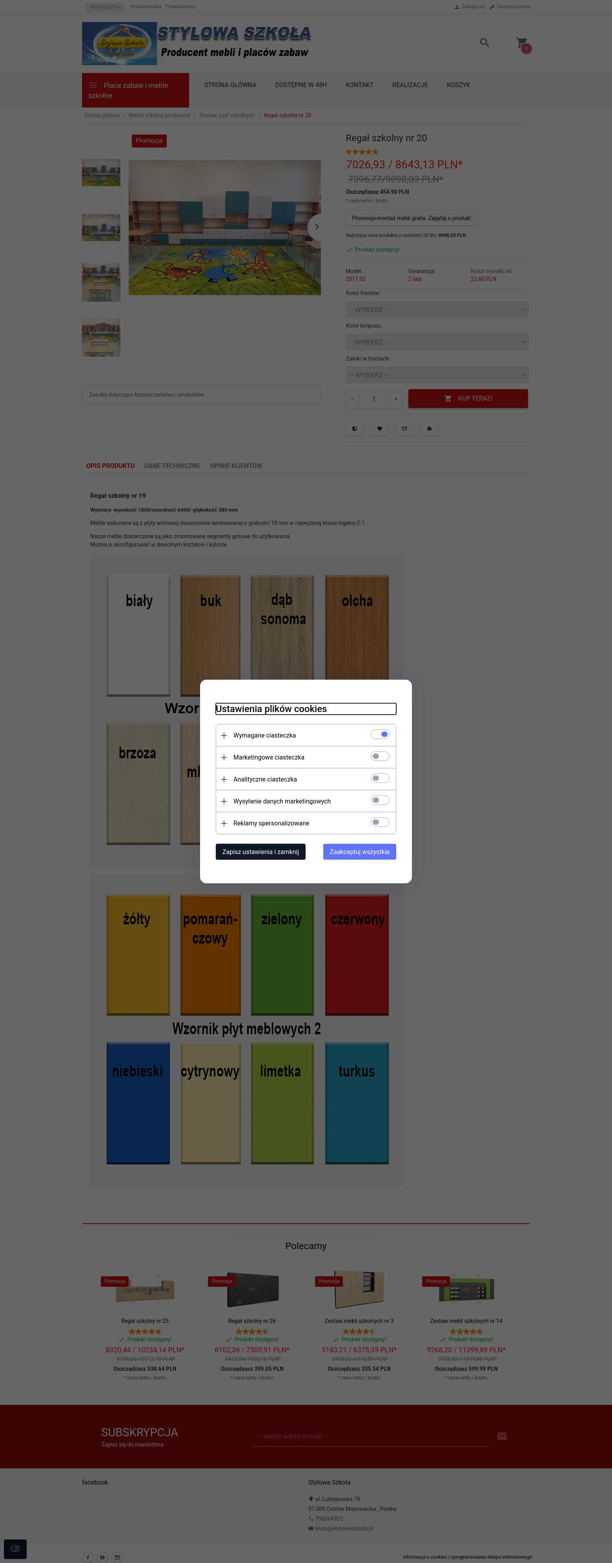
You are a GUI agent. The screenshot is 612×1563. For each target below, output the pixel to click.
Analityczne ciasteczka (265, 779)
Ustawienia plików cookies (271, 708)
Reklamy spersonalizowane (271, 823)
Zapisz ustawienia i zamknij (260, 852)
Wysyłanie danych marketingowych (282, 801)
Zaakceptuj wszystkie (360, 852)
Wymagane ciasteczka (264, 735)
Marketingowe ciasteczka (268, 757)
